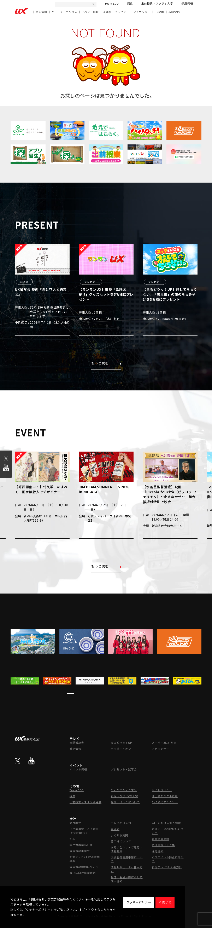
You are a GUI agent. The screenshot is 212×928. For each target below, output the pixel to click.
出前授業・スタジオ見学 (157, 3)
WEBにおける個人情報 (166, 823)
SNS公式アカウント (165, 802)
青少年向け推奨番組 (83, 873)
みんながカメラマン (124, 790)
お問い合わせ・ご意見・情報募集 (127, 849)
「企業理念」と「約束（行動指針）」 (84, 831)
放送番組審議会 (80, 851)
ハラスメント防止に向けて (168, 859)
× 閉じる (165, 902)
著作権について (121, 841)
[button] (66, 551)
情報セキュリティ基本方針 (126, 869)
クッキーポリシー (138, 902)
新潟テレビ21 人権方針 (167, 867)
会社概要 (75, 823)
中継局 (115, 829)
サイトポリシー (162, 790)
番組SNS (174, 12)
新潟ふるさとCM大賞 (124, 796)
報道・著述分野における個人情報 (127, 879)
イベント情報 (90, 12)
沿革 (72, 839)
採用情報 (187, 3)
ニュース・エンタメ (64, 12)
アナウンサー (142, 12)
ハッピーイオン (121, 749)
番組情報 (41, 12)
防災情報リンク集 (163, 845)
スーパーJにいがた (164, 743)
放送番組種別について (84, 867)
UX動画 (159, 12)
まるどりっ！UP (121, 743)
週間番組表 (77, 743)
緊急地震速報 (160, 839)
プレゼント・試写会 (124, 769)
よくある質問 (119, 835)
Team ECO (112, 3)
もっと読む (106, 362)
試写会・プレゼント (116, 12)
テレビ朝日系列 (121, 823)
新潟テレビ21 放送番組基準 (85, 859)
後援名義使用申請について (127, 859)
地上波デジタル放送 (165, 796)
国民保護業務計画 (81, 845)
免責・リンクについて (125, 802)
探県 (130, 3)
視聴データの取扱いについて (168, 831)
